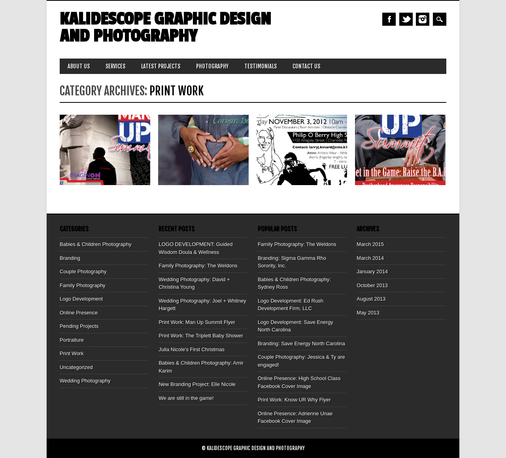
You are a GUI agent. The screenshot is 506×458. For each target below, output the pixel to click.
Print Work (71, 353)
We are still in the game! (186, 398)
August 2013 (371, 299)
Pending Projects (79, 326)
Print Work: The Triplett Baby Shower (201, 336)
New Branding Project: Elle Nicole (197, 384)
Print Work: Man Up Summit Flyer (197, 322)
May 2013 (368, 313)
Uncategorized (76, 367)
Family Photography (83, 285)
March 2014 (370, 258)
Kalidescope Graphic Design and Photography (165, 28)
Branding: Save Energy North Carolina (301, 343)
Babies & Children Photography (95, 244)
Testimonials (260, 66)
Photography (212, 66)
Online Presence (79, 313)
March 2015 (370, 244)
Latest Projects (160, 66)
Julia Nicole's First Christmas (191, 349)
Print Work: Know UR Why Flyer (294, 400)
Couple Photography (83, 271)
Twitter (406, 19)
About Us (79, 66)
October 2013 (372, 285)
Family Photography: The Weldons (198, 266)
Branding (70, 258)
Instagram (422, 19)
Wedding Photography (85, 381)
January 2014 (372, 271)
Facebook (389, 19)
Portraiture (72, 340)
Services (115, 66)
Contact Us (306, 66)
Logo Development (81, 299)
